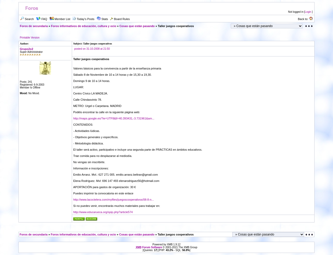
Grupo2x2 (26, 48)
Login (308, 11)
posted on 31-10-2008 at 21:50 (92, 48)
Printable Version (30, 37)
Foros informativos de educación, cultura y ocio (83, 26)
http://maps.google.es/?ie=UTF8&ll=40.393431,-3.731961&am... (113, 118)
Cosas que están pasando (137, 26)
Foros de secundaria (34, 26)
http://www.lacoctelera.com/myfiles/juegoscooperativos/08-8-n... (113, 199)
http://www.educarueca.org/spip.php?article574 (103, 212)
